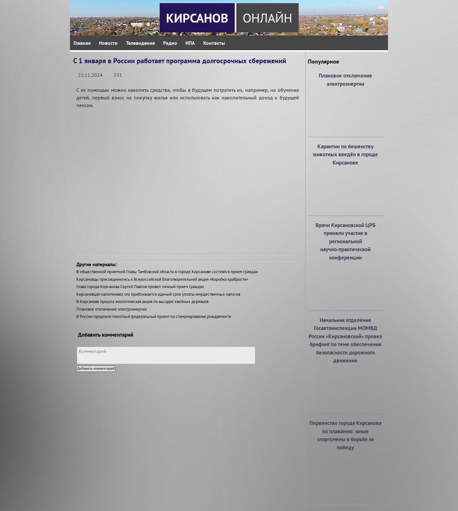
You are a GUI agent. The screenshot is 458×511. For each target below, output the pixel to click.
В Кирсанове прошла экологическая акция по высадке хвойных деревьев (142, 301)
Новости (108, 43)
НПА (190, 43)
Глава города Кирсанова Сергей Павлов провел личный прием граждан (140, 286)
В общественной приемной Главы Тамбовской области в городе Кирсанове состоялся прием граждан (167, 271)
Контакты (214, 43)
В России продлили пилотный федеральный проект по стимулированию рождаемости (153, 316)
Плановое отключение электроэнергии (111, 309)
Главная (82, 43)
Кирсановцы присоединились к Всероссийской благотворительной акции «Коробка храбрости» (162, 279)
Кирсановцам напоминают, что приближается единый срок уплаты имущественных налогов (158, 294)
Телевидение (140, 43)
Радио (170, 43)
